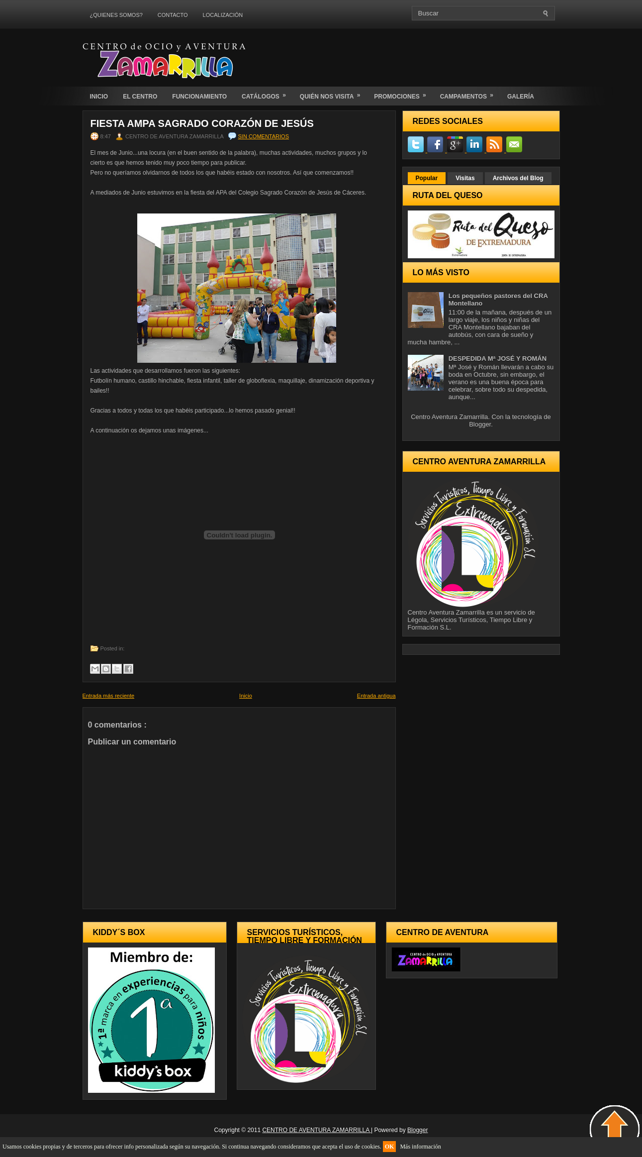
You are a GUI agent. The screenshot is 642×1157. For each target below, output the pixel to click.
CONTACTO (173, 15)
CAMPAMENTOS (470, 93)
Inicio (245, 696)
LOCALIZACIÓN (223, 15)
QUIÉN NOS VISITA (333, 93)
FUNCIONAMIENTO (199, 96)
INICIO (99, 96)
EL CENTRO (140, 96)
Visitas (465, 178)
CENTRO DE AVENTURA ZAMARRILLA (316, 1130)
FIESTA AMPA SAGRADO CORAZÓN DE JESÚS (202, 123)
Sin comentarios (263, 136)
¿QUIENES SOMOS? (116, 15)
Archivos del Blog (518, 178)
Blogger (480, 424)
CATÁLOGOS (267, 93)
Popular (427, 178)
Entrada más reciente (109, 696)
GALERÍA (520, 96)
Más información (420, 1146)
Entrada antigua (376, 696)
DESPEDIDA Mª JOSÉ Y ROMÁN (498, 358)
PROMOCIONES (403, 93)
